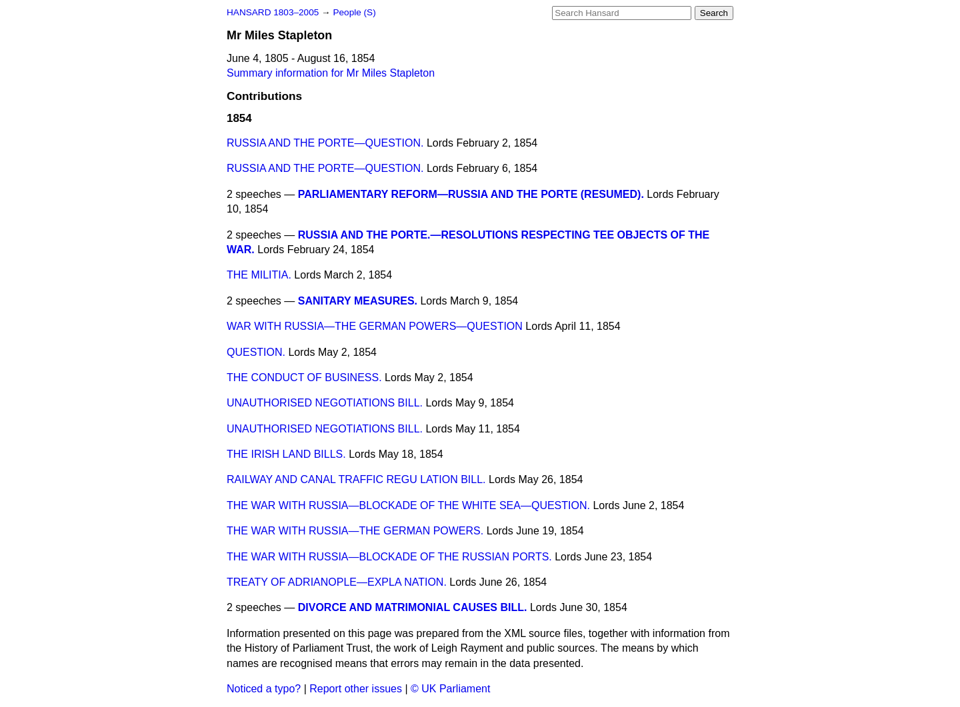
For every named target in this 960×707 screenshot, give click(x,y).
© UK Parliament (450, 688)
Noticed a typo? (264, 688)
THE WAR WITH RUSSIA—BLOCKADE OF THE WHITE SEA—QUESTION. (408, 505)
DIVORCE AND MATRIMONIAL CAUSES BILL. (412, 607)
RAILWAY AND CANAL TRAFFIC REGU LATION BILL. (356, 479)
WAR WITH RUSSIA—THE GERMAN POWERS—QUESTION (375, 326)
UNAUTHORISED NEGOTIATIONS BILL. (325, 402)
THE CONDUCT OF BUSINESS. (304, 377)
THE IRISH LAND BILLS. (286, 454)
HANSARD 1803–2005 (273, 12)
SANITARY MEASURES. (357, 301)
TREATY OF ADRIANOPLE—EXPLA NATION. (337, 582)
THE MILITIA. (259, 275)
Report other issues (355, 688)
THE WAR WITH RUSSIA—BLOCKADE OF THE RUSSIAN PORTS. (389, 556)
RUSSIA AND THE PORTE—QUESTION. (325, 143)
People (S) (354, 12)
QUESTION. (256, 352)
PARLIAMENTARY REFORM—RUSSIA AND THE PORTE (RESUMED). (471, 194)
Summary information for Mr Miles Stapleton (331, 73)
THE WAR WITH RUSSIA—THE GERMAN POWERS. (355, 530)
